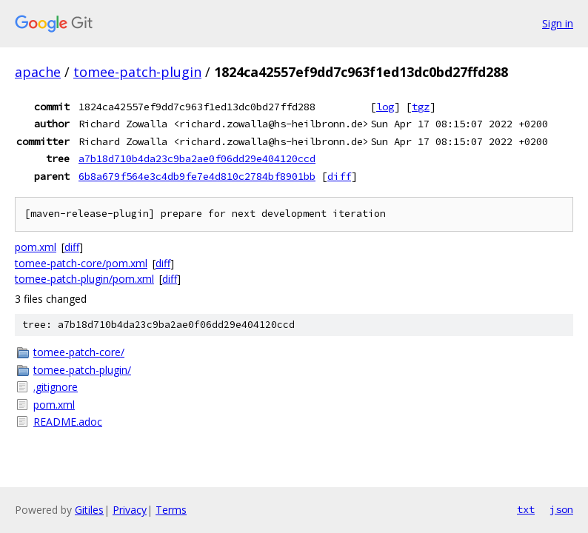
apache (38, 72)
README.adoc (67, 422)
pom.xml (35, 247)
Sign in (557, 23)
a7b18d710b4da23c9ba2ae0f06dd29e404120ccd (196, 158)
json (561, 509)
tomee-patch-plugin (137, 72)
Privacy (130, 510)
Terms (171, 510)
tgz (421, 106)
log (385, 106)
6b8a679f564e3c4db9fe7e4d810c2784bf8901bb (196, 176)
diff (339, 176)
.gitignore (55, 387)
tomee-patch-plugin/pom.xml (84, 279)
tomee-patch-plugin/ (82, 370)
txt (526, 509)
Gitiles (89, 510)
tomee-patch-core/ (78, 352)
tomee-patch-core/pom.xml (81, 263)
